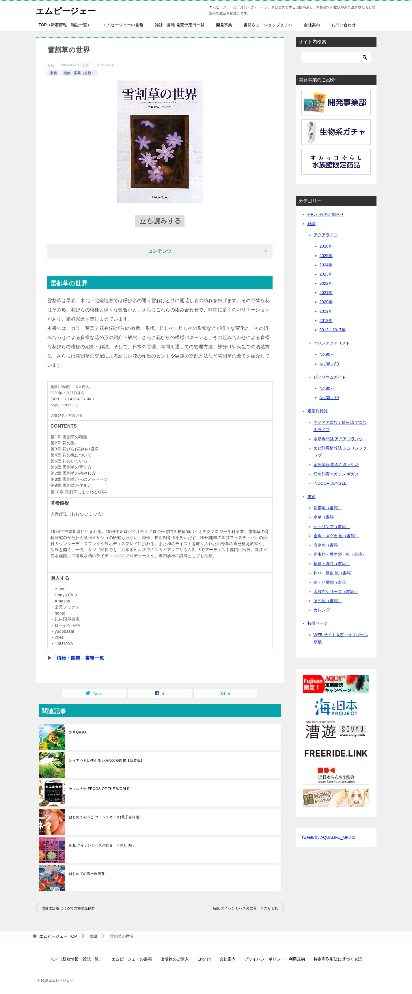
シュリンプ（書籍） (332, 526)
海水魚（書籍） (328, 545)
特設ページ (317, 623)
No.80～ (327, 388)
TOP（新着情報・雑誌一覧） (65, 25)
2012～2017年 (333, 329)
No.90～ (327, 354)
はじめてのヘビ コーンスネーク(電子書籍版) (105, 817)
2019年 (326, 311)
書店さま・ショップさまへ (268, 25)
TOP (58, 936)
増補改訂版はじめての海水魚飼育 (68, 908)
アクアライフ (326, 235)
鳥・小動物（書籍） (332, 582)
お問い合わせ (343, 25)
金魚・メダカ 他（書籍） (336, 535)
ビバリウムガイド (330, 377)
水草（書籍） (326, 517)
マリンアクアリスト (332, 343)
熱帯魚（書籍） (328, 508)
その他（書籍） (328, 600)
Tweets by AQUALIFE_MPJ (328, 837)
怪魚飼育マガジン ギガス (336, 474)
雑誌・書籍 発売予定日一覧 (179, 25)
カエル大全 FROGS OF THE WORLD (99, 789)
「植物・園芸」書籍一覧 (78, 658)
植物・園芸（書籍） (79, 73)
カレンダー (324, 610)
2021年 (326, 292)
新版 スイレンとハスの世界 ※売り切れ (102, 845)
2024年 (326, 265)
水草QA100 (78, 732)
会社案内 (312, 25)
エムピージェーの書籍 (123, 25)
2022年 (326, 283)
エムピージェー (67, 9)
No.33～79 (329, 397)
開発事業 (224, 25)
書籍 (53, 73)
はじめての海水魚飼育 (87, 874)
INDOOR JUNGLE (330, 483)
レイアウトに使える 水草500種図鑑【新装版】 (106, 761)
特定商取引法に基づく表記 (338, 959)
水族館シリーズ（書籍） (336, 591)
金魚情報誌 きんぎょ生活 (336, 464)
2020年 (326, 301)
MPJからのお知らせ (325, 214)
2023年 (326, 274)
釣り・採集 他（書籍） (334, 573)
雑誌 (311, 223)
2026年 (326, 246)
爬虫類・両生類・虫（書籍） (340, 554)
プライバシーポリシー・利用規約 (274, 959)
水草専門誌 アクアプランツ (338, 439)
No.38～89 (329, 364)
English (204, 959)
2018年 (326, 320)
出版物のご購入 (175, 959)
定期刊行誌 (317, 411)
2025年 (326, 255)
